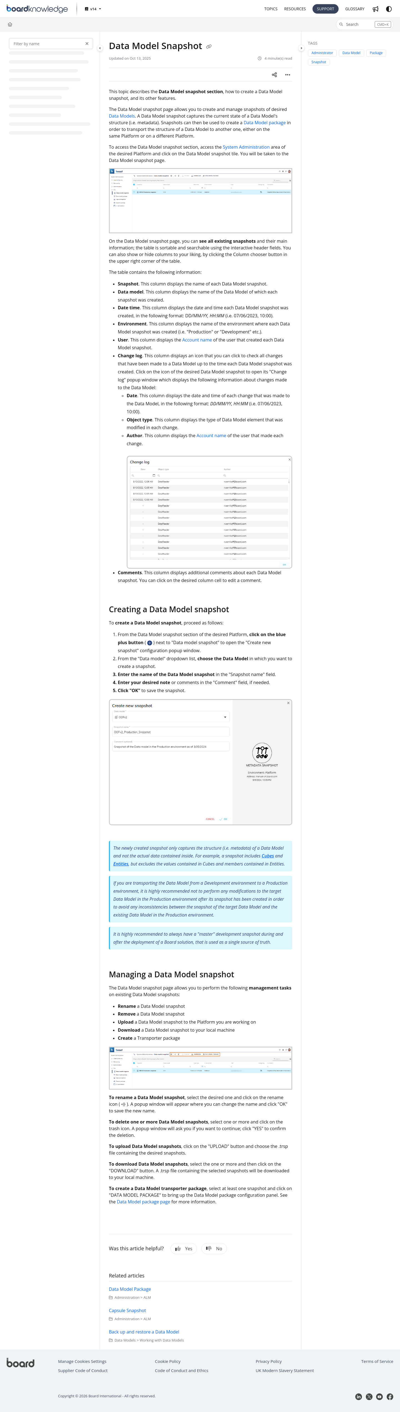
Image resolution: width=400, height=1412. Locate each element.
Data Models (122, 116)
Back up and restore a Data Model (144, 1332)
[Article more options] (287, 74)
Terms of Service (377, 1361)
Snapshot (319, 62)
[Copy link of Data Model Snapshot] (208, 46)
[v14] (92, 9)
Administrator (322, 52)
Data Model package (265, 123)
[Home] (10, 24)
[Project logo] (37, 8)
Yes (183, 1249)
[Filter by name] (51, 43)
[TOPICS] (270, 9)
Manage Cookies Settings (82, 1361)
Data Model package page (143, 1202)
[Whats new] (375, 8)
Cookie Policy (168, 1361)
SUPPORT (325, 8)
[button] (364, 24)
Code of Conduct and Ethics (181, 1370)
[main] (200, 690)
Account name (197, 340)
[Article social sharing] (274, 74)
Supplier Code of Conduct (83, 1370)
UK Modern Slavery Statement (285, 1370)
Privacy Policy (269, 1361)
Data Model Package (130, 1289)
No (214, 1249)
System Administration (246, 147)
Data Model (351, 52)
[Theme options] (388, 8)
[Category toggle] (100, 48)
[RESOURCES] (295, 9)
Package (376, 52)
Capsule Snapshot (127, 1310)
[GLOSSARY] (354, 9)
